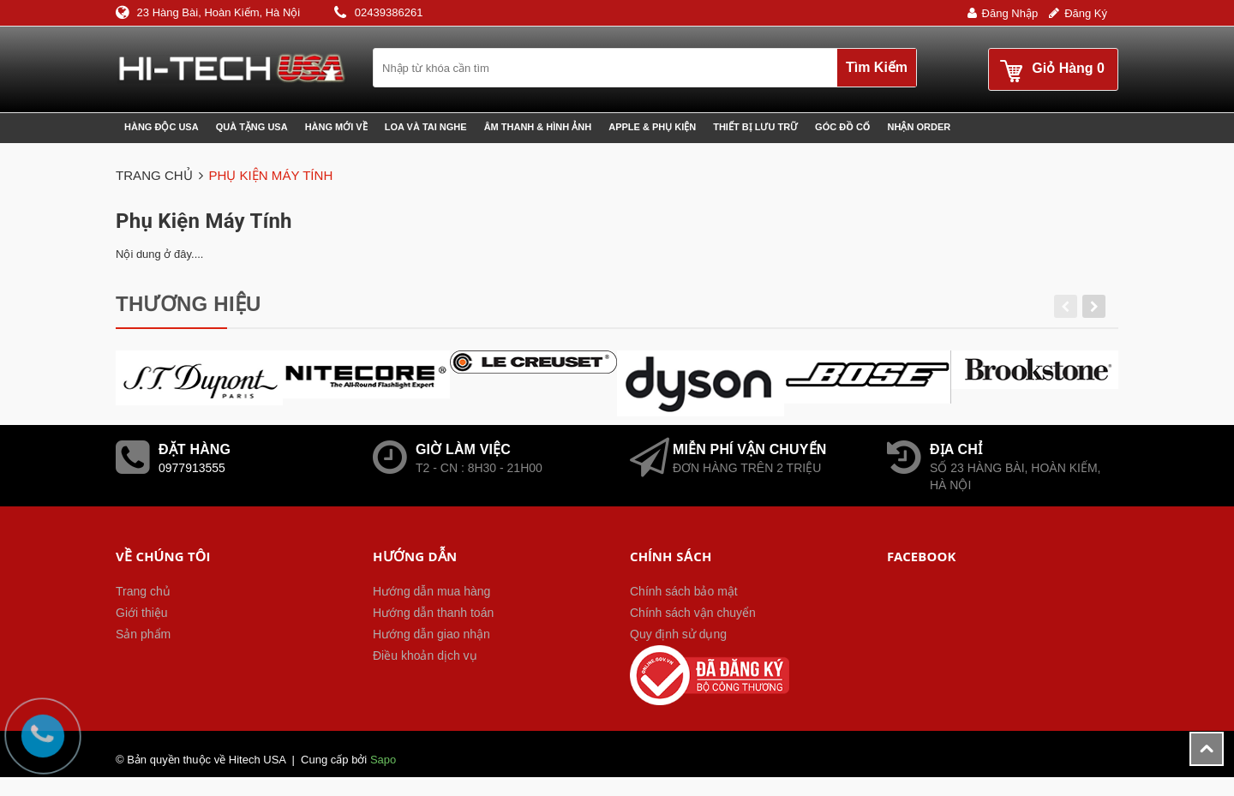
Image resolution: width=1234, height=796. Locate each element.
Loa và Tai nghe (426, 127)
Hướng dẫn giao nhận (431, 634)
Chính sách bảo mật (684, 591)
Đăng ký (1085, 13)
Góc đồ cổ (842, 127)
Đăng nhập (1010, 13)
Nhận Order (919, 127)
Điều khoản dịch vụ (425, 655)
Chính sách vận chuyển (693, 612)
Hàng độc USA (161, 127)
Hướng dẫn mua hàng (431, 591)
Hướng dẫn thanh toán (433, 612)
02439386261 (389, 12)
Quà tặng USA (252, 127)
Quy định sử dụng (678, 634)
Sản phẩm (143, 634)
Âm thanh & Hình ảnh (538, 127)
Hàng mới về (336, 127)
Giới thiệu (142, 612)
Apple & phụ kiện (652, 127)
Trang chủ (143, 591)
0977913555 (192, 468)
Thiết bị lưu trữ (755, 127)
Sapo (383, 759)
